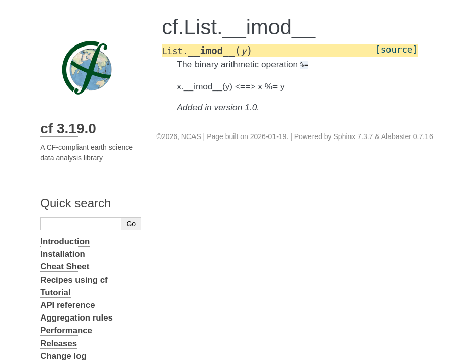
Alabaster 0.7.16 (407, 136)
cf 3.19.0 (68, 128)
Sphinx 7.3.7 (353, 136)
